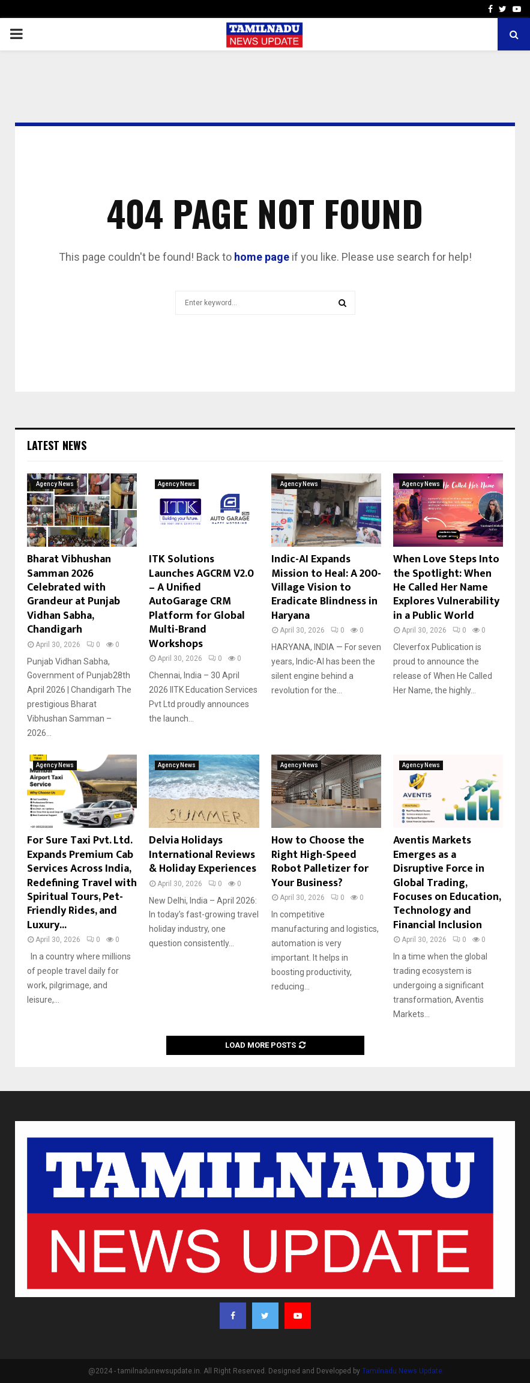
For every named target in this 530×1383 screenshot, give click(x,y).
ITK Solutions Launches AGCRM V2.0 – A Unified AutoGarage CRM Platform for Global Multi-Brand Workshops (201, 601)
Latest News (56, 445)
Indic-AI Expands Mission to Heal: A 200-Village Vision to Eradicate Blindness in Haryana (326, 587)
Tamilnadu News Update (402, 1371)
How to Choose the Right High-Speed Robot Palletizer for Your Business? (320, 861)
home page (261, 257)
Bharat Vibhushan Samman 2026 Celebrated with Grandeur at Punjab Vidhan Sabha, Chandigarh (73, 594)
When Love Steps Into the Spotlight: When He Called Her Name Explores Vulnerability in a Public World (446, 587)
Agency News (55, 484)
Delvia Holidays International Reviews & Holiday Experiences (202, 854)
